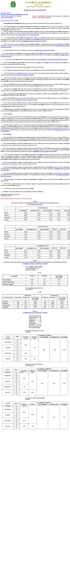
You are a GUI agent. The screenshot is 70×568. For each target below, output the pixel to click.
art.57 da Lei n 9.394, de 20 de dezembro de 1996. (20, 75)
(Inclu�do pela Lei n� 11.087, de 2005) (44, 50)
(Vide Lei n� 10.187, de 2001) (35, 204)
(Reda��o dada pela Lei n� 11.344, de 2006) (35, 312)
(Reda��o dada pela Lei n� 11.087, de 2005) (34, 41)
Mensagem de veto (5, 13)
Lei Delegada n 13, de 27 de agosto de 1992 (25, 100)
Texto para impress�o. (7, 17)
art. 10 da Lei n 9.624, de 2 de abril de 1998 (27, 34)
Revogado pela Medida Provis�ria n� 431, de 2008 (14, 14)
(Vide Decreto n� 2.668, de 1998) (9, 20)
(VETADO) (9, 114)
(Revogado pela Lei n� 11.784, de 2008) (11, 16)
